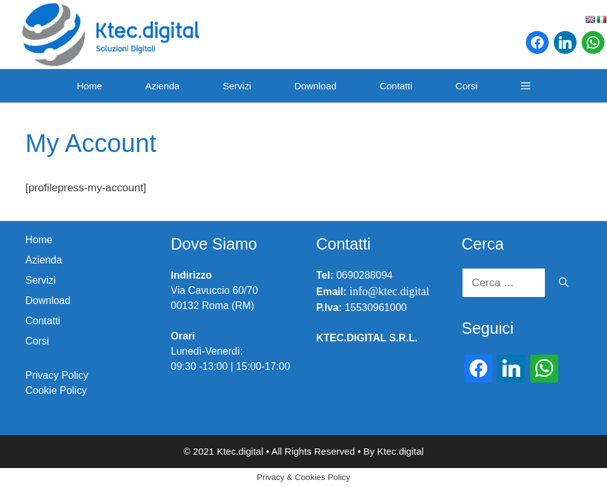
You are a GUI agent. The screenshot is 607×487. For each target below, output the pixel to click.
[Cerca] (564, 283)
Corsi (467, 85)
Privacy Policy (57, 375)
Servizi (236, 85)
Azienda (162, 85)
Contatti (396, 85)
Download (315, 85)
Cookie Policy (56, 390)
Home (89, 85)
